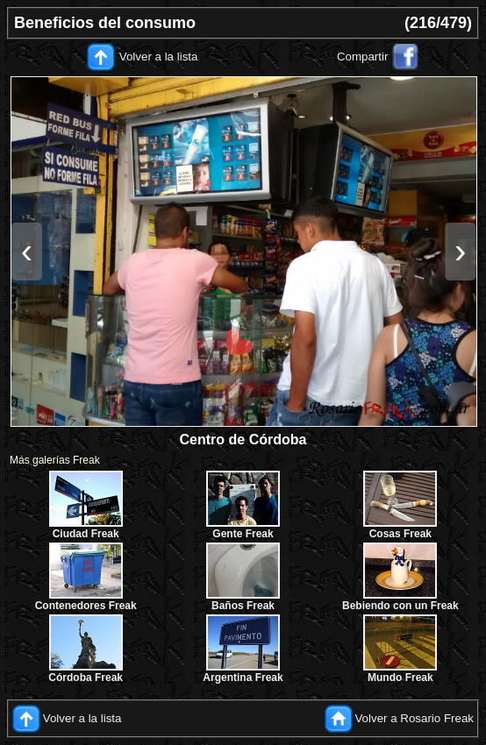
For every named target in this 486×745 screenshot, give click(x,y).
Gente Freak (242, 534)
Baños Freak (243, 606)
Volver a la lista (158, 56)
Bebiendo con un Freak (400, 606)
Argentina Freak (242, 677)
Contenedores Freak (86, 606)
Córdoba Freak (85, 677)
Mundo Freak (400, 677)
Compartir (363, 56)
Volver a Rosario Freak (414, 717)
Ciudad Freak (86, 534)
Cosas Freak (400, 534)
